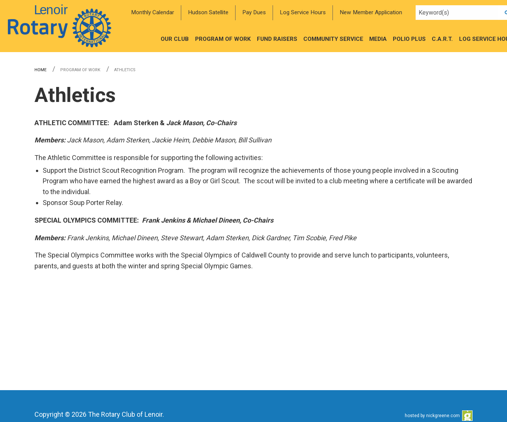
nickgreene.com (443, 415)
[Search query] (457, 12)
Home (40, 69)
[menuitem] (152, 12)
